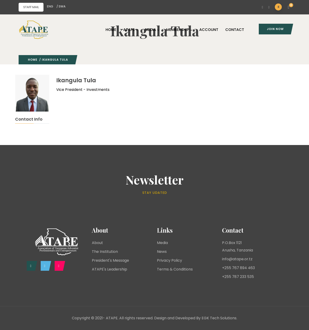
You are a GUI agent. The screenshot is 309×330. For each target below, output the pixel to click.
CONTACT (234, 29)
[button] (289, 7)
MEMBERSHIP (179, 29)
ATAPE (130, 29)
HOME (111, 29)
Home (32, 60)
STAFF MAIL (31, 7)
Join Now (275, 29)
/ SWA (61, 6)
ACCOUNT (208, 29)
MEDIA (152, 29)
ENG (50, 6)
